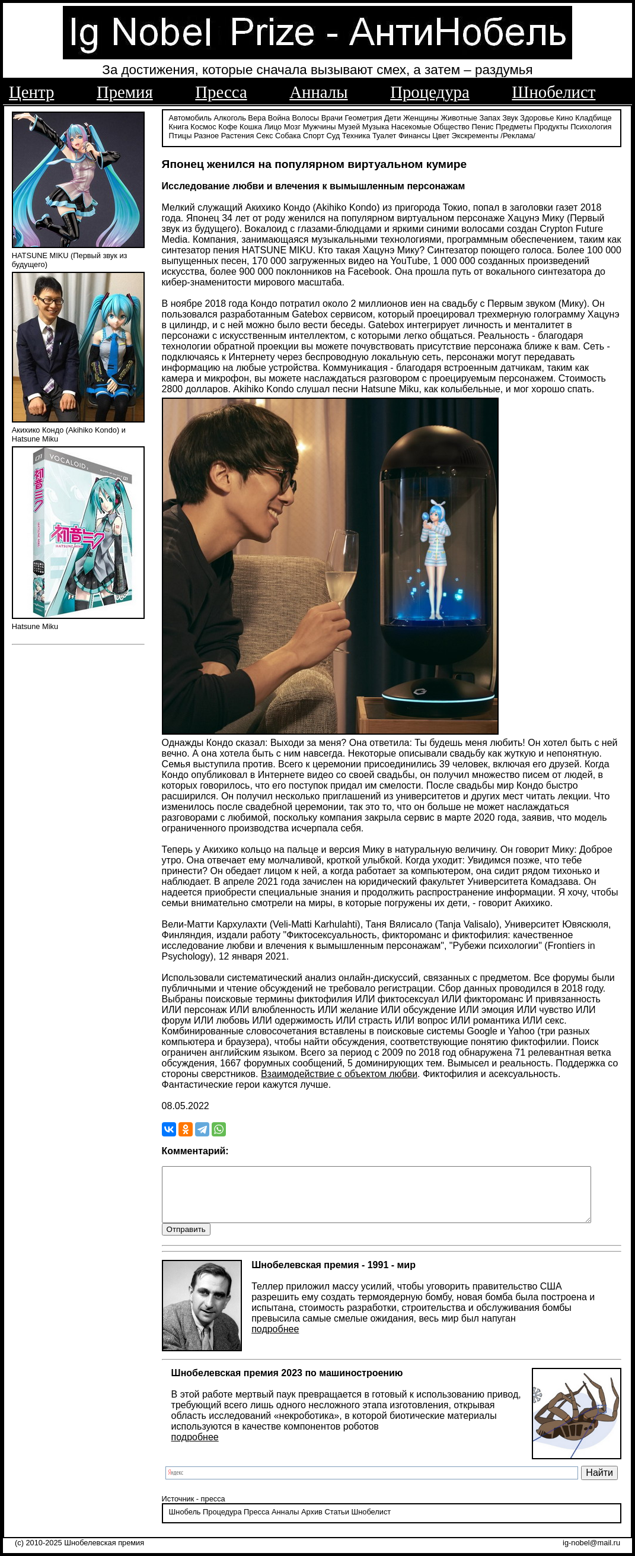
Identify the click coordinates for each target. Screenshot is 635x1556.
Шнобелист (553, 91)
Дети (392, 117)
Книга (179, 126)
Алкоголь (230, 117)
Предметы (514, 126)
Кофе (227, 126)
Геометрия (363, 117)
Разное (206, 135)
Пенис (483, 126)
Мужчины (319, 126)
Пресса (221, 91)
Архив (312, 1523)
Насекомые (411, 126)
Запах (490, 117)
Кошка (251, 126)
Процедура (430, 91)
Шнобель (185, 1523)
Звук (510, 117)
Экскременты (475, 135)
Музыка (375, 126)
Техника (356, 135)
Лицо (273, 126)
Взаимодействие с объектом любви (339, 1073)
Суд (333, 135)
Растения (237, 135)
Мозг (292, 126)
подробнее (275, 1340)
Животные (459, 117)
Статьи (336, 1523)
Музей (349, 126)
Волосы (305, 117)
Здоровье (537, 117)
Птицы (180, 135)
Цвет (440, 135)
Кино (564, 117)
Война (279, 117)
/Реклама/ (517, 135)
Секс (264, 135)
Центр (31, 91)
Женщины (421, 117)
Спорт (313, 135)
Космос (203, 126)
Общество (451, 126)
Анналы (318, 91)
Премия (125, 91)
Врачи (332, 117)
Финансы (414, 135)
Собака (288, 135)
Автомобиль (190, 117)
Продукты (551, 126)
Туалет (384, 135)
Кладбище (593, 117)
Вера (257, 117)
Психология (590, 126)
